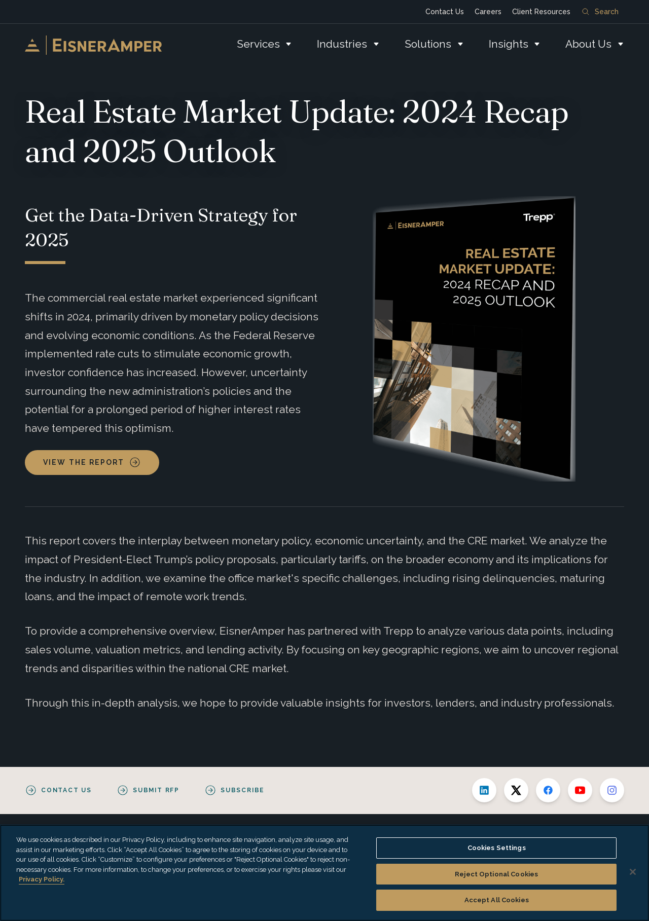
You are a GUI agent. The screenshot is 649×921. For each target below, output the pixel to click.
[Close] (633, 872)
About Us (588, 44)
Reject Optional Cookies (496, 874)
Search (600, 12)
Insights (508, 44)
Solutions (428, 44)
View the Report (84, 462)
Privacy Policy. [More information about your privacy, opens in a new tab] (41, 879)
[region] (324, 873)
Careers (488, 12)
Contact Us (444, 12)
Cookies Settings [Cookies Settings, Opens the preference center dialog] (496, 848)
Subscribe (242, 790)
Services (258, 44)
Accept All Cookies (496, 900)
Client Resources (541, 12)
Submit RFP (156, 790)
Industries (342, 44)
